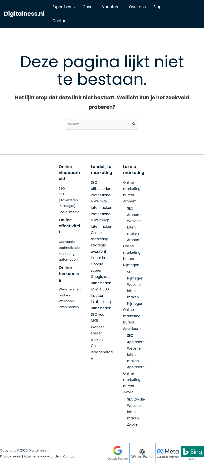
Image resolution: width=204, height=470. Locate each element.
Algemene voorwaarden (44, 456)
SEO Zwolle (136, 399)
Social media (69, 212)
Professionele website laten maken (101, 201)
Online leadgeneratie (102, 352)
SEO (62, 188)
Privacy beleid (11, 456)
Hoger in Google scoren (98, 264)
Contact (72, 456)
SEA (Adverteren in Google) (68, 200)
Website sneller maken (97, 333)
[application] (73, 7)
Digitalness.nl (24, 14)
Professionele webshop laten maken (101, 220)
